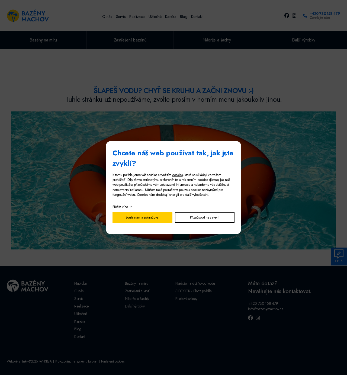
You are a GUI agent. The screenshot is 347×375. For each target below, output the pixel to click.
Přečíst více (120, 206)
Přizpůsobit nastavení (204, 217)
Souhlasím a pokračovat (142, 217)
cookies (177, 174)
